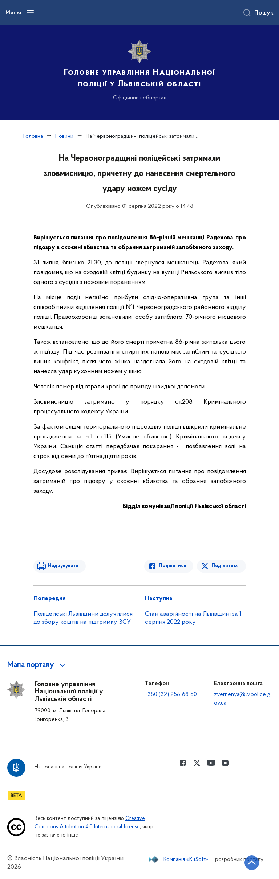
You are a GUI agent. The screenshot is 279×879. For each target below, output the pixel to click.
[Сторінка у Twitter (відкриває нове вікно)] (197, 763)
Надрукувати (63, 566)
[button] (37, 665)
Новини (64, 136)
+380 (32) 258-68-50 (171, 694)
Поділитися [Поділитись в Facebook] (172, 566)
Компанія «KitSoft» (186, 859)
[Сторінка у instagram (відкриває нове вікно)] (225, 763)
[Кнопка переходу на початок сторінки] (251, 862)
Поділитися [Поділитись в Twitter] (225, 566)
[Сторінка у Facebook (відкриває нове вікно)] (182, 763)
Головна (33, 136)
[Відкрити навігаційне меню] (30, 12)
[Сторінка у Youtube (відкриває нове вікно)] (211, 763)
